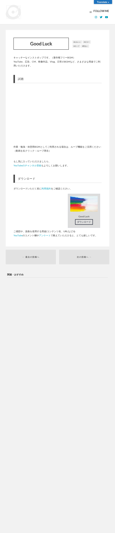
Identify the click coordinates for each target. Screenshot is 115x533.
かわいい (77, 42)
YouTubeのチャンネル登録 (27, 165)
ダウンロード (84, 221)
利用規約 (46, 188)
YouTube (18, 235)
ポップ (76, 46)
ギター (87, 42)
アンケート (45, 235)
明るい (85, 46)
